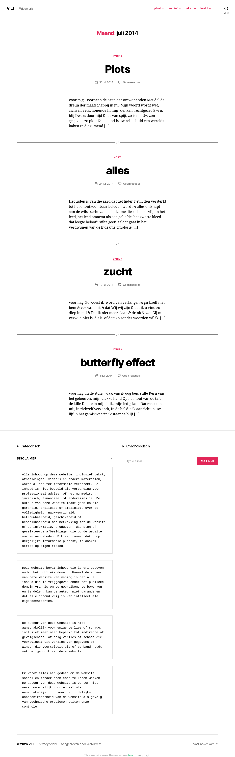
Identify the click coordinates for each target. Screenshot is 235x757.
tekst (189, 8)
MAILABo (207, 461)
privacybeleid (48, 744)
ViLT (11, 8)
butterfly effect (117, 362)
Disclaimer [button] (27, 458)
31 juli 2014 (106, 82)
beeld (204, 8)
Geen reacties (131, 82)
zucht (117, 271)
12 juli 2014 (106, 284)
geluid (157, 8)
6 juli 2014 (106, 375)
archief (173, 8)
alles (117, 170)
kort (117, 157)
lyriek (117, 56)
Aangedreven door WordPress (81, 744)
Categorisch (30, 446)
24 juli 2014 (106, 183)
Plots (117, 69)
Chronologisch (138, 446)
